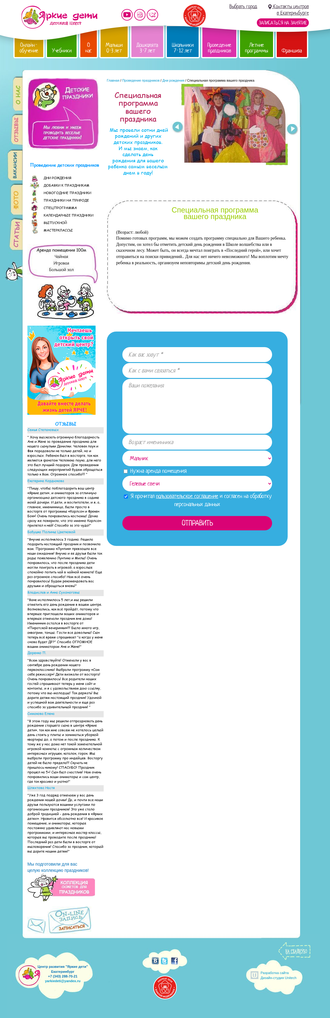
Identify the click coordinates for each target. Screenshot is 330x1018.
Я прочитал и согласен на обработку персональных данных (198, 500)
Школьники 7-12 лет (183, 47)
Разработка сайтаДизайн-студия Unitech (278, 975)
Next (292, 130)
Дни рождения (174, 80)
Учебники (62, 50)
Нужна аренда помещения (155, 471)
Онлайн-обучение (29, 47)
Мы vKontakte (152, 15)
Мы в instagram (140, 15)
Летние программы (256, 47)
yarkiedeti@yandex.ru (62, 981)
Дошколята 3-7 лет (147, 47)
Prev (177, 127)
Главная (113, 80)
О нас (88, 47)
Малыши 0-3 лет (114, 47)
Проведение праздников (219, 47)
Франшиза (292, 50)
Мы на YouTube (127, 15)
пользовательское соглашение (187, 496)
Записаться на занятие (283, 23)
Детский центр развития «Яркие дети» (59, 17)
